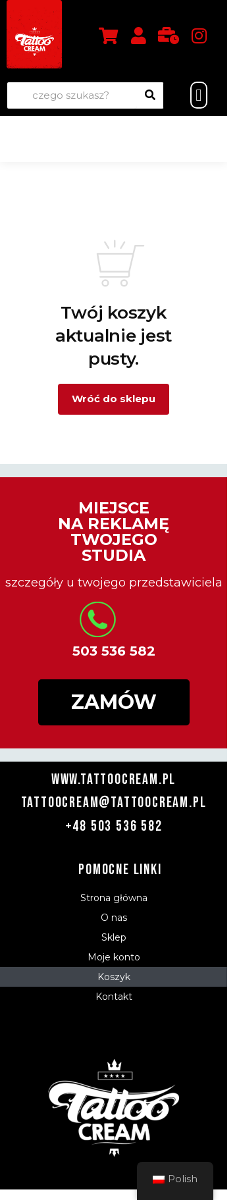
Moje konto (114, 957)
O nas (114, 918)
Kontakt (113, 997)
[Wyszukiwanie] (150, 95)
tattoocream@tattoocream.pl (114, 803)
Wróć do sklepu (113, 398)
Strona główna (113, 898)
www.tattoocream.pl (113, 780)
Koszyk (113, 977)
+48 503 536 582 (114, 826)
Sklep (113, 937)
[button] (198, 95)
